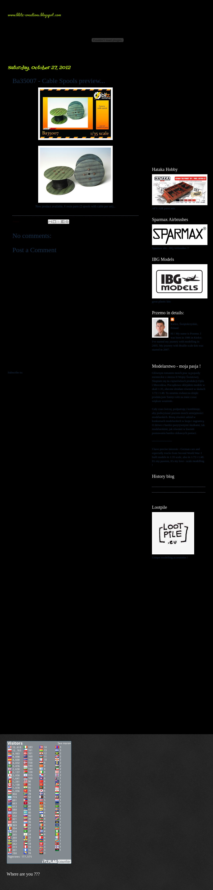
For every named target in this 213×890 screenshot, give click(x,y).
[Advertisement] (178, 87)
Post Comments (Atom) (37, 372)
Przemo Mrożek (185, 319)
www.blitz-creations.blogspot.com (34, 15)
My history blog (161, 483)
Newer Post (17, 363)
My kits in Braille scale (165, 489)
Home (76, 363)
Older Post (134, 363)
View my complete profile (167, 355)
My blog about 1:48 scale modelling (172, 495)
